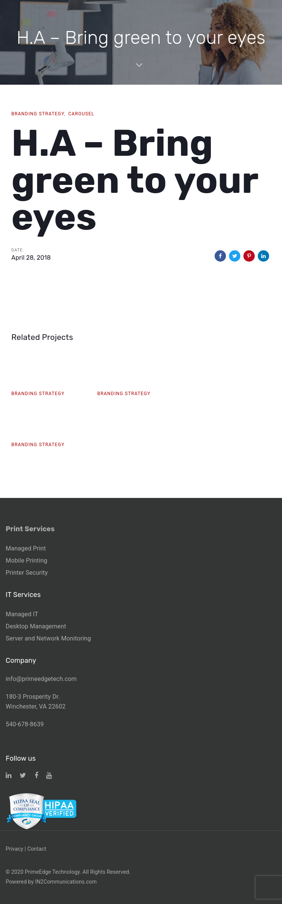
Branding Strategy (37, 113)
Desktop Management (36, 626)
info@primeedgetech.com (41, 678)
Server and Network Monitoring (48, 638)
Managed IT (22, 614)
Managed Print (26, 548)
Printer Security (27, 572)
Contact (36, 849)
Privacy (14, 849)
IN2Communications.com (66, 882)
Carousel (81, 113)
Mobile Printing (26, 560)
